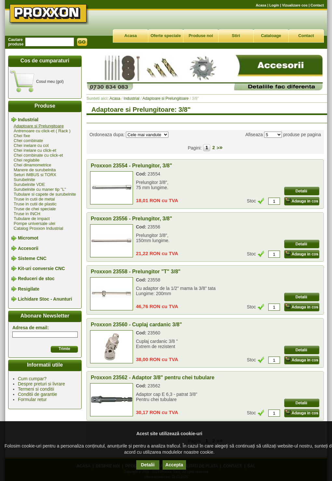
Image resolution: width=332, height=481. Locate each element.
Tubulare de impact (32, 218)
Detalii (147, 464)
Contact (317, 5)
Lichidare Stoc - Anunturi (45, 299)
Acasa (261, 5)
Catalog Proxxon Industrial (38, 228)
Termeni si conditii (36, 389)
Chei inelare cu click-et (35, 150)
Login (274, 5)
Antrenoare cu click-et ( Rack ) (42, 130)
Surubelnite (24, 179)
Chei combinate (28, 140)
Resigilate (28, 289)
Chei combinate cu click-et (38, 155)
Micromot (28, 238)
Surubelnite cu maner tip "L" (40, 189)
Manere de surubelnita (35, 169)
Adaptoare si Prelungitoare (39, 126)
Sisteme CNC (32, 258)
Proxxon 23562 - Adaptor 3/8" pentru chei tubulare (152, 377)
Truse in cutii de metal (34, 199)
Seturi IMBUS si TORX (35, 174)
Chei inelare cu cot (31, 145)
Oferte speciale (166, 35)
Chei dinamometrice (32, 164)
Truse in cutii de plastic (35, 204)
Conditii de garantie (37, 394)
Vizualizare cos (295, 5)
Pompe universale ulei (34, 223)
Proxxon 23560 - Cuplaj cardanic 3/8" (136, 324)
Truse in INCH (27, 213)
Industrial (28, 119)
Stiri (236, 35)
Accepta (174, 464)
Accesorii (28, 248)
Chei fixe (22, 135)
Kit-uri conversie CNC (41, 268)
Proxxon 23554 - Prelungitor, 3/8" (131, 165)
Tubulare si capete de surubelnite (45, 194)
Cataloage (271, 35)
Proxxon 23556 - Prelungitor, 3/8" (131, 218)
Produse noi (201, 35)
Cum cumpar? (32, 378)
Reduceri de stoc (36, 278)
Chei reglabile (27, 160)
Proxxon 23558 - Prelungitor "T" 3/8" (135, 271)
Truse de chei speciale (35, 208)
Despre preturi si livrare (41, 383)
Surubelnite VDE (29, 184)
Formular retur (32, 399)
